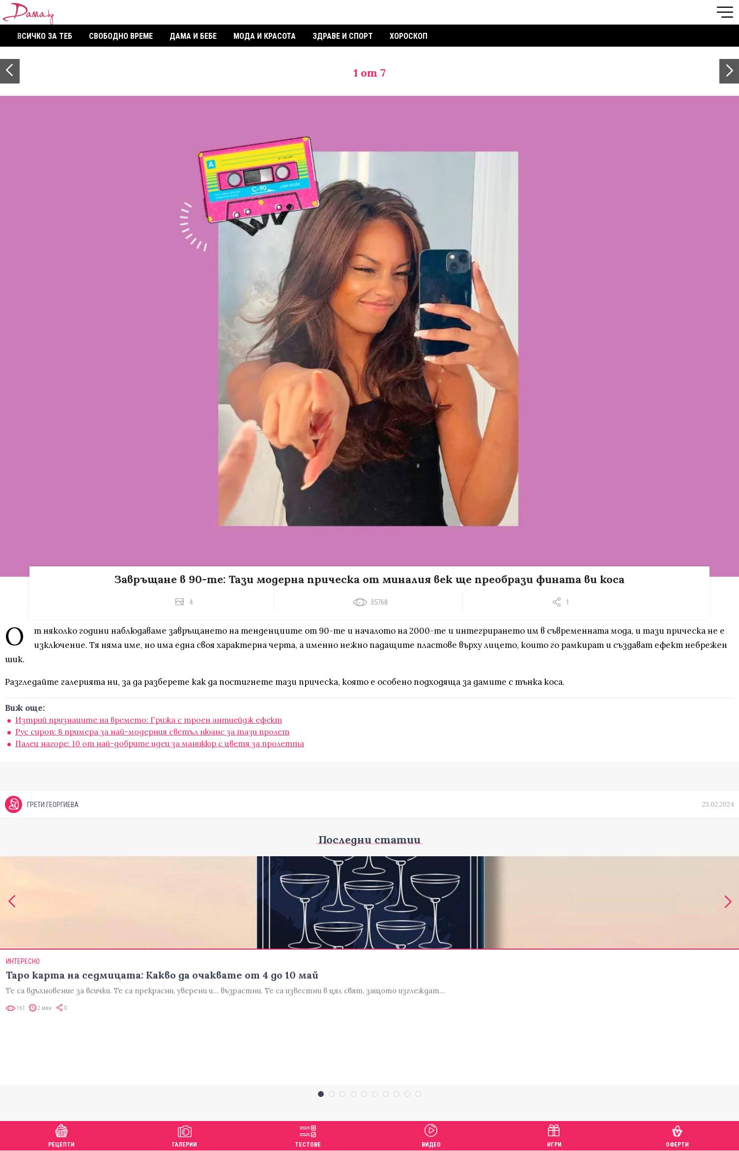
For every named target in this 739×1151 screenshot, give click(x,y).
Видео (431, 1134)
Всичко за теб (44, 36)
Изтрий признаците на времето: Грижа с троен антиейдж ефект (148, 720)
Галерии (184, 1134)
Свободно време (121, 36)
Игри (554, 1134)
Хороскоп (408, 36)
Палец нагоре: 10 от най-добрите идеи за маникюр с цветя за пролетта (159, 743)
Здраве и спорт (343, 36)
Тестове (308, 1134)
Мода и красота (264, 36)
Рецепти (61, 1134)
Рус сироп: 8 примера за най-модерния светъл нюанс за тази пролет (152, 731)
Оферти (677, 1134)
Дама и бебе (193, 36)
